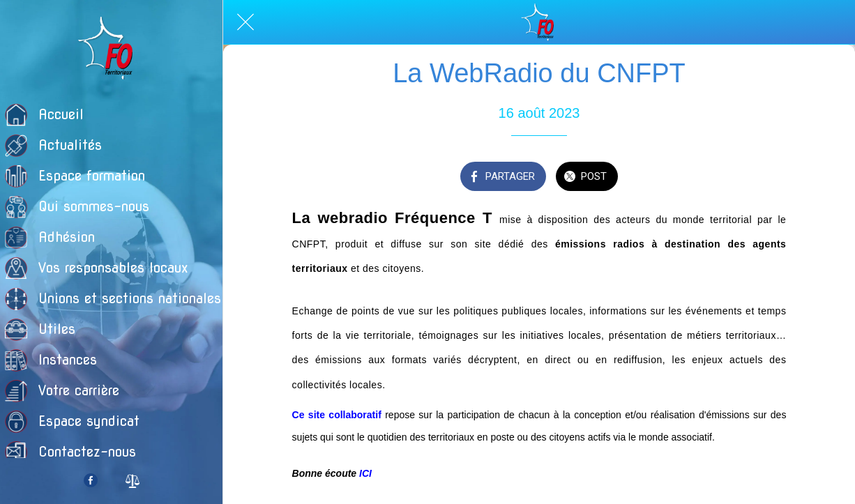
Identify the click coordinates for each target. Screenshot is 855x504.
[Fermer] (245, 22)
